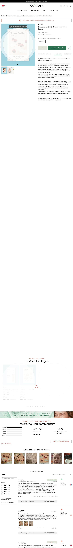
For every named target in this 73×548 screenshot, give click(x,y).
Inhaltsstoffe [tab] (68, 54)
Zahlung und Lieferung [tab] (44, 54)
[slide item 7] (37, 406)
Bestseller (35, 10)
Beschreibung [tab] (58, 54)
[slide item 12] (45, 406)
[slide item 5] (33, 406)
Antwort (20, 496)
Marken (51, 10)
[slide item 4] (32, 406)
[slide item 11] (44, 406)
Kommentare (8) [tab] (6, 444)
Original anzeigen (49, 501)
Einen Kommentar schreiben (61, 441)
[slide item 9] (40, 406)
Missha (40, 24)
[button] (4, 70)
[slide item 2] (19, 64)
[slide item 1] (17, 64)
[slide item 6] (35, 406)
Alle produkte (22, 10)
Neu (44, 10)
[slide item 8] (39, 406)
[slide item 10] (42, 406)
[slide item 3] (30, 406)
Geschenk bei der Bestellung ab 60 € (36, 1)
